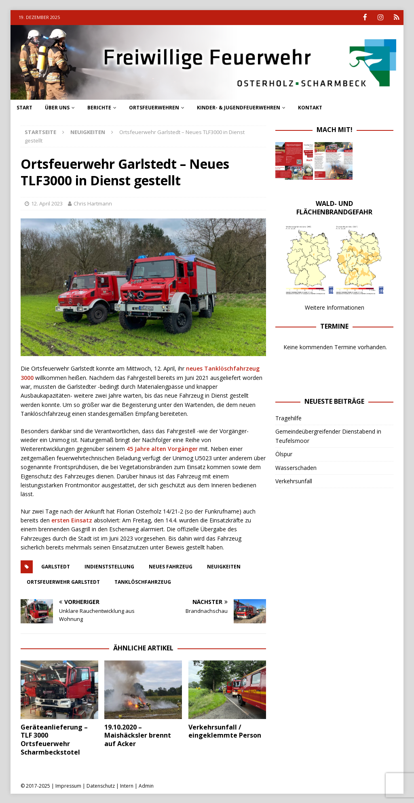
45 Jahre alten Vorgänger (162, 448)
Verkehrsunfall (293, 480)
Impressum (68, 785)
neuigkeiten (224, 565)
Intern (126, 785)
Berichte (99, 107)
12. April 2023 (47, 203)
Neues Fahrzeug (170, 565)
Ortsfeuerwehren (154, 107)
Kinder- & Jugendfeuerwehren (238, 107)
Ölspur (283, 453)
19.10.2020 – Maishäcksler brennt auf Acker (137, 735)
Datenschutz (101, 785)
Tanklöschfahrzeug (142, 581)
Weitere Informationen (334, 306)
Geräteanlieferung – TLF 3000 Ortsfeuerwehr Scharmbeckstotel (54, 739)
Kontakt (310, 107)
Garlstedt (55, 565)
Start (24, 107)
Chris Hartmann (93, 203)
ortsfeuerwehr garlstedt (63, 581)
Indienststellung (109, 565)
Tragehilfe (288, 417)
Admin (146, 785)
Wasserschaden (296, 467)
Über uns (57, 107)
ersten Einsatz (71, 520)
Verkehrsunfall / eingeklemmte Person (224, 730)
